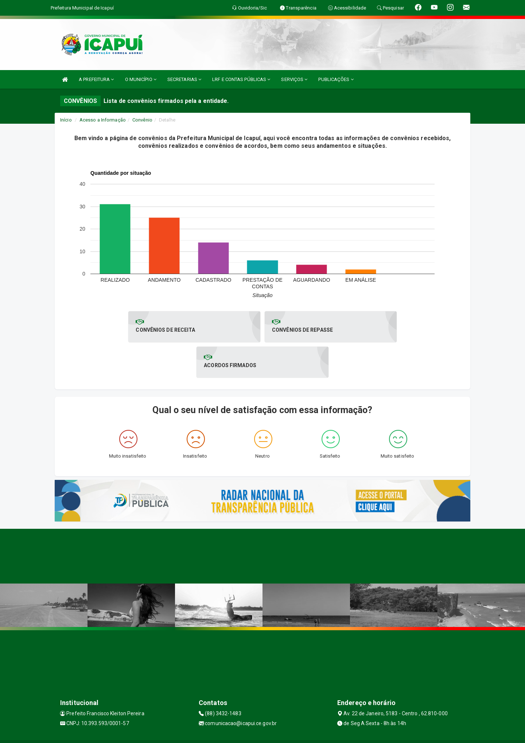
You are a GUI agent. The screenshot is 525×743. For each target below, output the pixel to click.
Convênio (142, 120)
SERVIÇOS (294, 79)
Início (66, 120)
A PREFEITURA (96, 79)
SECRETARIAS (184, 79)
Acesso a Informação (102, 120)
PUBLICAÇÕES (335, 79)
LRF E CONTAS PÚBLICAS (241, 79)
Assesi (236, 733)
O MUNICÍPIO (140, 79)
